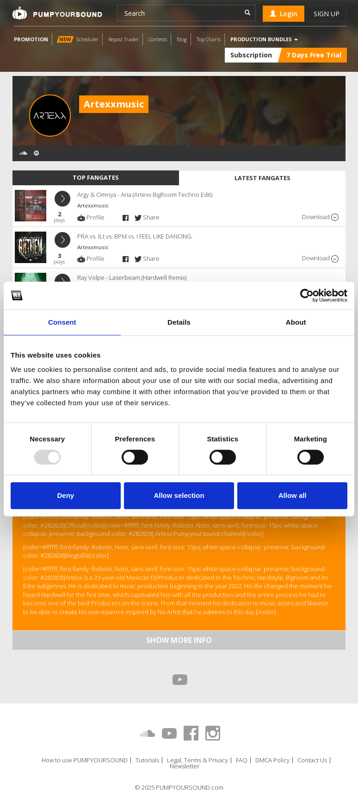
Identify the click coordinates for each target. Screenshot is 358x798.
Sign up (326, 13)
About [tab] (296, 322)
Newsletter (184, 766)
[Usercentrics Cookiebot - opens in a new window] (306, 295)
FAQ (241, 760)
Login (283, 13)
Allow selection (179, 495)
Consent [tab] (62, 322)
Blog (182, 39)
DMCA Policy (272, 760)
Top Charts (209, 39)
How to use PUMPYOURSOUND (85, 760)
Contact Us (312, 760)
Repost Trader (123, 39)
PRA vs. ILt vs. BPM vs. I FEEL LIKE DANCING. (135, 236)
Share (147, 217)
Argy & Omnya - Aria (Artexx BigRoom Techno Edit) (144, 194)
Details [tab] (179, 322)
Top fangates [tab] (96, 177)
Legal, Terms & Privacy (197, 760)
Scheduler (77, 39)
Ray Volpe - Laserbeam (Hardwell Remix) (131, 277)
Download (320, 217)
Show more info (179, 640)
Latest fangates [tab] (262, 178)
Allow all (292, 495)
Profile (91, 217)
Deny (65, 495)
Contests (157, 39)
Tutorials (147, 760)
